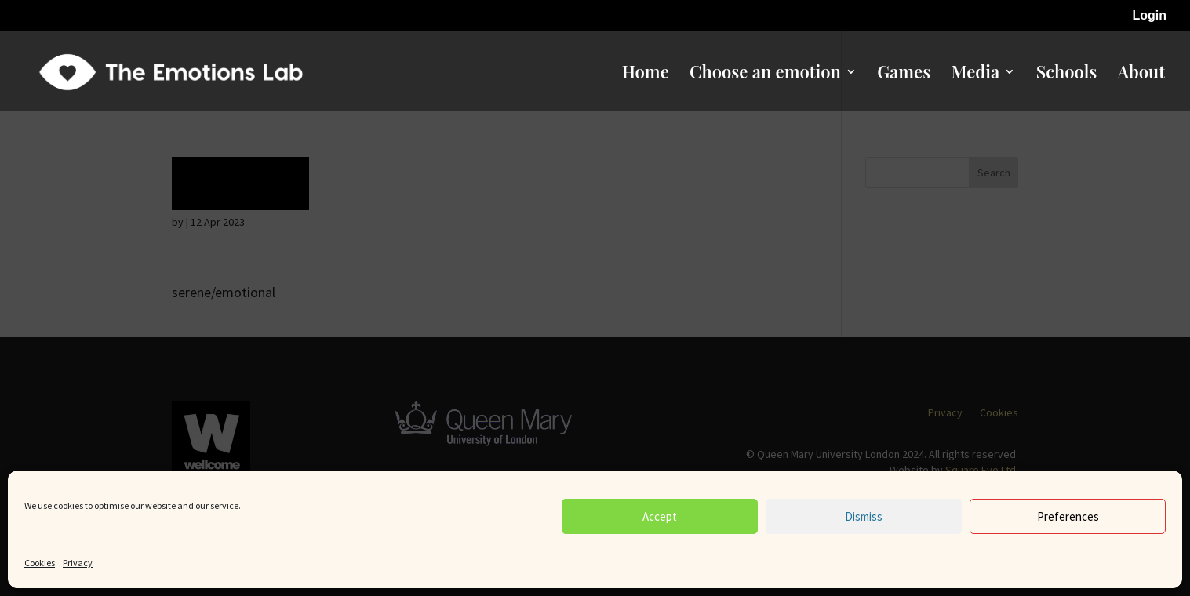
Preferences (1068, 516)
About (1141, 74)
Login (1149, 15)
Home (645, 74)
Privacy (78, 563)
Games (903, 74)
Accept (659, 516)
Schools (1066, 74)
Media (976, 74)
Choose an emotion (765, 74)
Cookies (39, 563)
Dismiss (863, 516)
